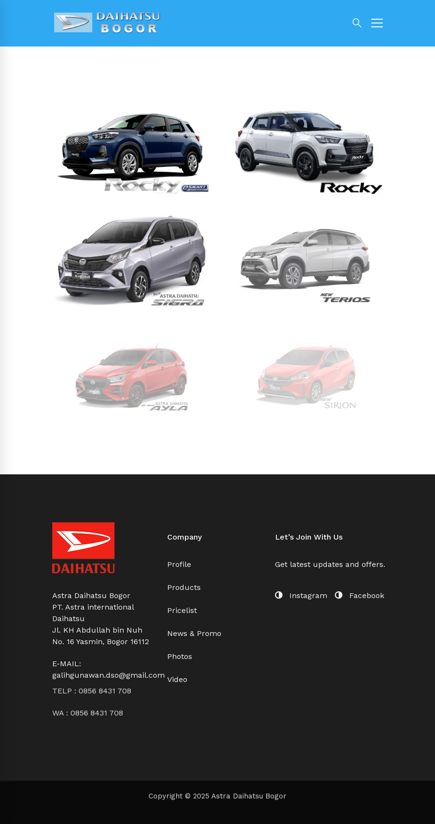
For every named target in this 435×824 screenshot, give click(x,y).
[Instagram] (301, 596)
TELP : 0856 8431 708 (91, 666)
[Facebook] (359, 596)
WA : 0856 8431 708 (87, 688)
